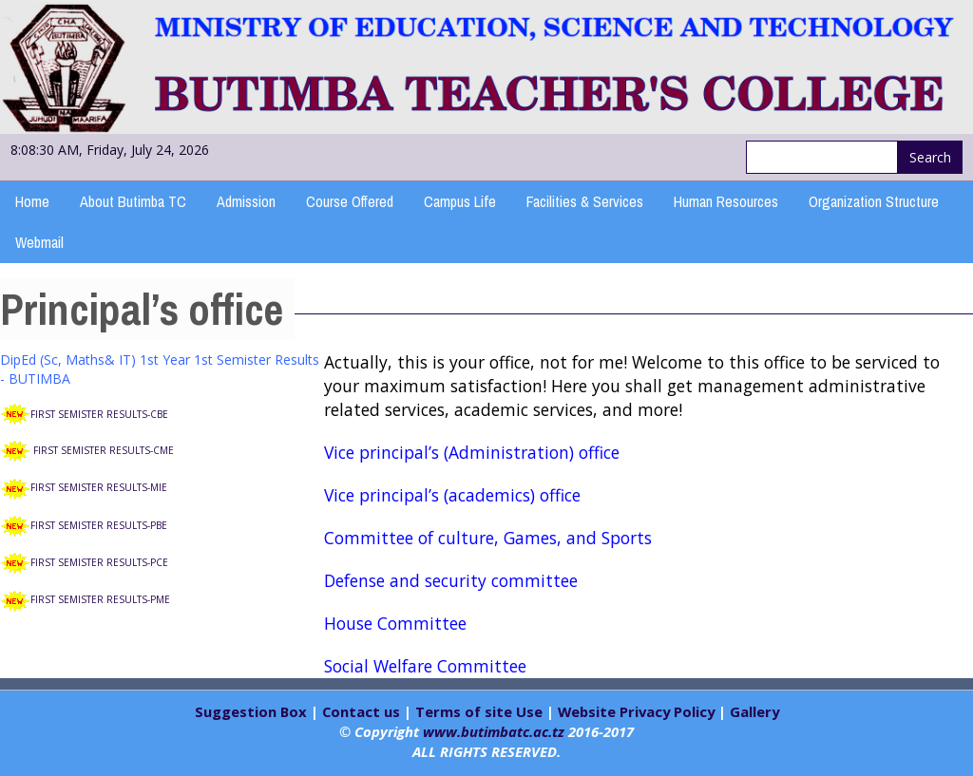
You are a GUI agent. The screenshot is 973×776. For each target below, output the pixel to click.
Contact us (361, 711)
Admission (246, 201)
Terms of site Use (479, 711)
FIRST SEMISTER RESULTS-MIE (98, 487)
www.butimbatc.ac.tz (493, 731)
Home (32, 201)
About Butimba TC (133, 201)
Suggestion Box (253, 711)
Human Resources (726, 201)
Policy (692, 711)
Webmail (39, 242)
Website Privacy (614, 711)
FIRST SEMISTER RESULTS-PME (100, 599)
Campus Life (460, 201)
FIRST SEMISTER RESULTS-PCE (99, 562)
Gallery (754, 711)
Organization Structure (874, 201)
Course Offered (349, 201)
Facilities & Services (584, 201)
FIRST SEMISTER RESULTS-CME (103, 450)
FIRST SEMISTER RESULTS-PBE (98, 525)
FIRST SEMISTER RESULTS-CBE (99, 414)
